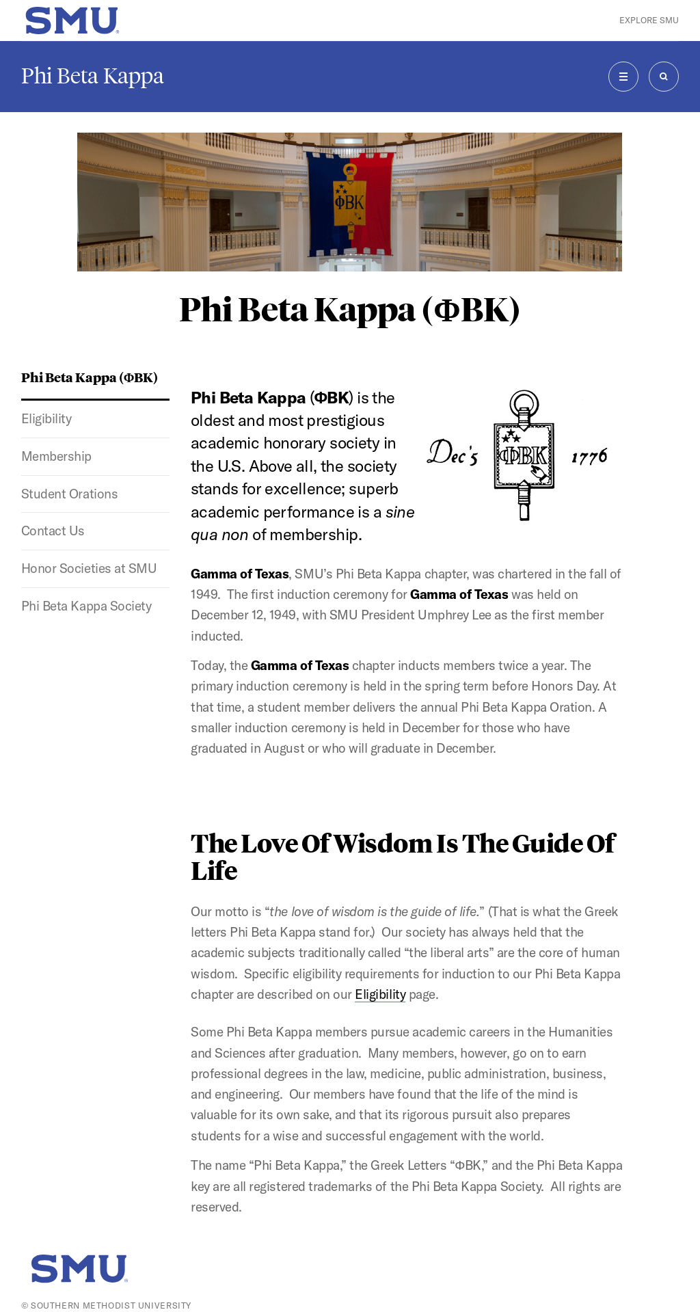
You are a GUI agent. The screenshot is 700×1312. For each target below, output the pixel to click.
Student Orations (69, 493)
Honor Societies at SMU (89, 568)
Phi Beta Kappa (92, 76)
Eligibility (46, 418)
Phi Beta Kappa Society (86, 606)
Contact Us (53, 530)
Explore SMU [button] (649, 20)
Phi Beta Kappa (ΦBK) (90, 377)
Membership (56, 456)
